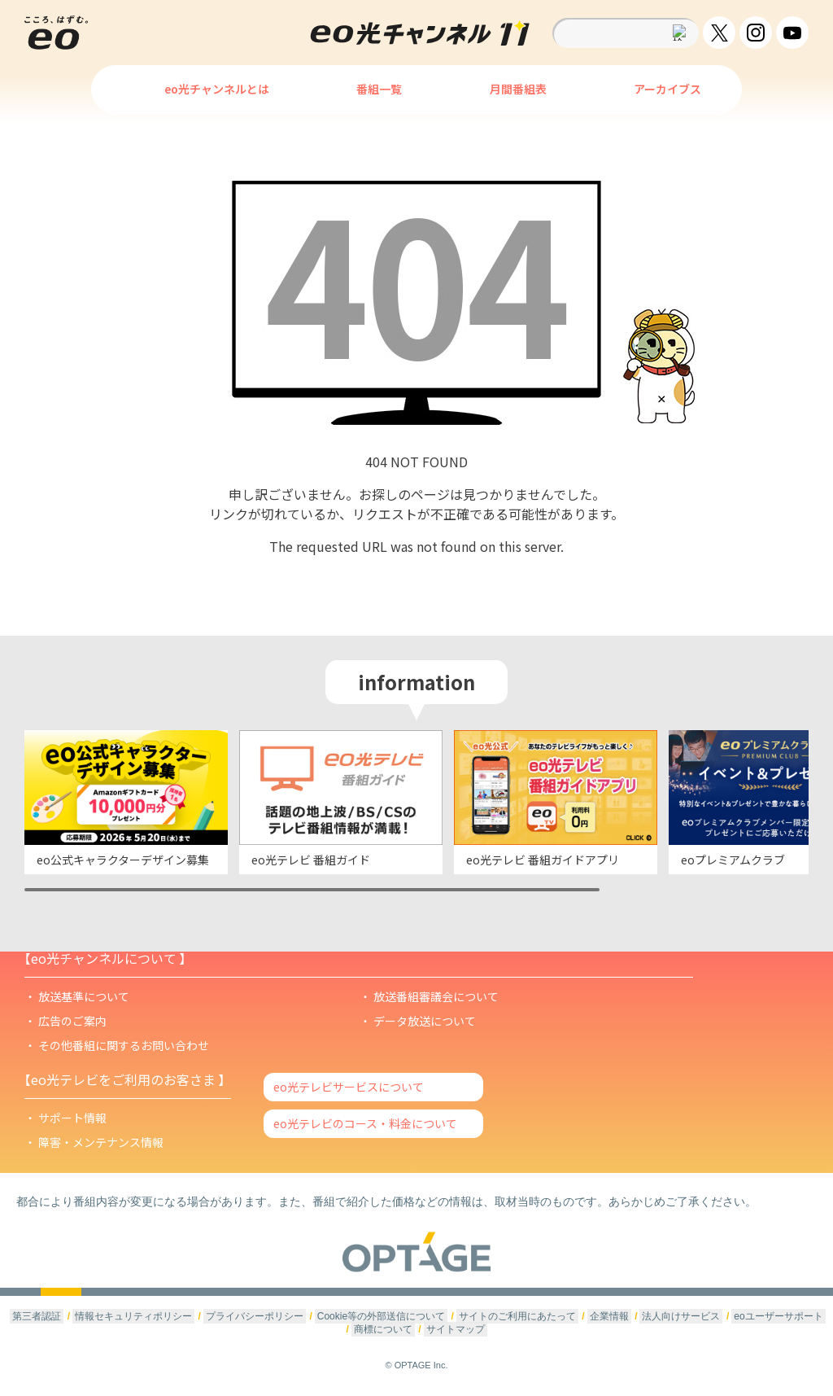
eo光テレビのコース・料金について (365, 1123)
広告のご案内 (72, 1021)
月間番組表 (518, 89)
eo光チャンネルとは (216, 89)
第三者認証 (36, 1316)
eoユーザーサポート (778, 1316)
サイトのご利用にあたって (517, 1316)
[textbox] (625, 33)
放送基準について (83, 996)
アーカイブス (667, 89)
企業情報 (609, 1316)
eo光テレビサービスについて (348, 1087)
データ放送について (424, 1021)
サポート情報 (72, 1117)
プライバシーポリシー (254, 1316)
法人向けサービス (681, 1316)
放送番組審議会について (436, 996)
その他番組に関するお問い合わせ (123, 1045)
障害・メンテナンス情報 (101, 1142)
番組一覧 (379, 89)
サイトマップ (455, 1329)
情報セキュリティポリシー (133, 1316)
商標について (383, 1329)
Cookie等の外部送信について (381, 1316)
